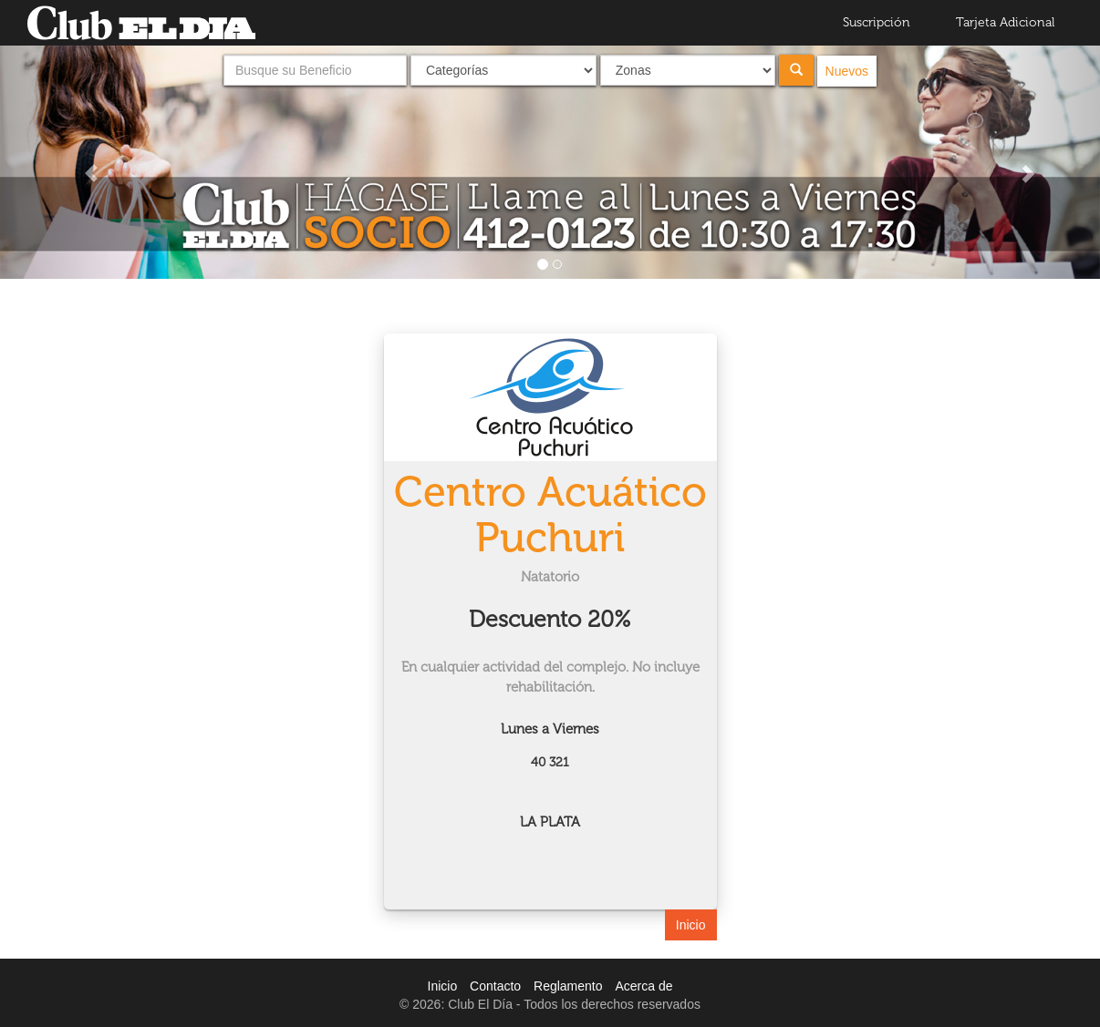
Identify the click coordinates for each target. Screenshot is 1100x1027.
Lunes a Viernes (550, 729)
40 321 (550, 762)
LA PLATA (550, 822)
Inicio (691, 925)
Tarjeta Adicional (1005, 22)
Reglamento (568, 986)
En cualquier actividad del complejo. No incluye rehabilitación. (550, 676)
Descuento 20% (550, 619)
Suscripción (876, 22)
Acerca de (643, 986)
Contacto (495, 986)
